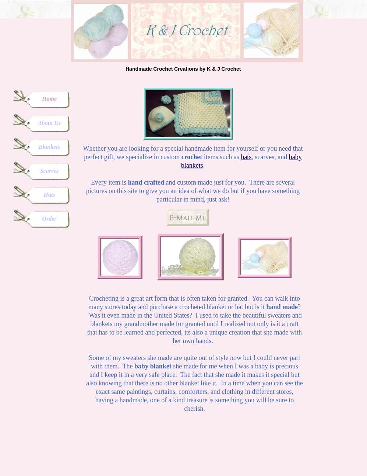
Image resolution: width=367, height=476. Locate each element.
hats (246, 157)
